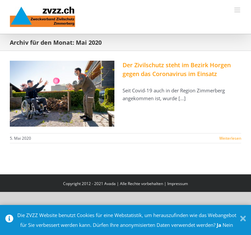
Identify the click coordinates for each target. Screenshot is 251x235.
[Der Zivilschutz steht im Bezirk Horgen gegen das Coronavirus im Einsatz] (62, 94)
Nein (228, 225)
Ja (219, 225)
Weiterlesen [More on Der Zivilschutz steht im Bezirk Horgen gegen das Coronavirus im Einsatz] (230, 138)
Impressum (177, 183)
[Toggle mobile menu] (237, 10)
